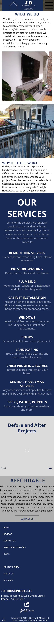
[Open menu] (49, 5)
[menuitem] (27, 527)
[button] (50, 468)
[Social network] (27, 605)
